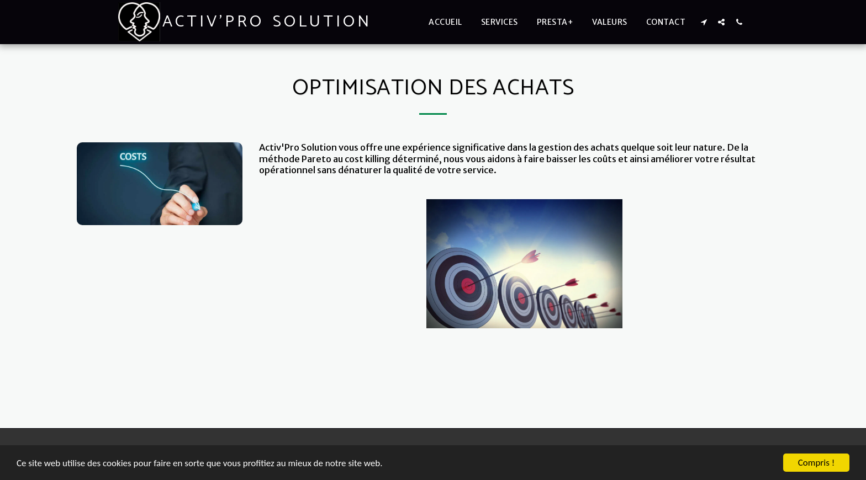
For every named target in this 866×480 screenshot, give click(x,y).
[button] (703, 22)
